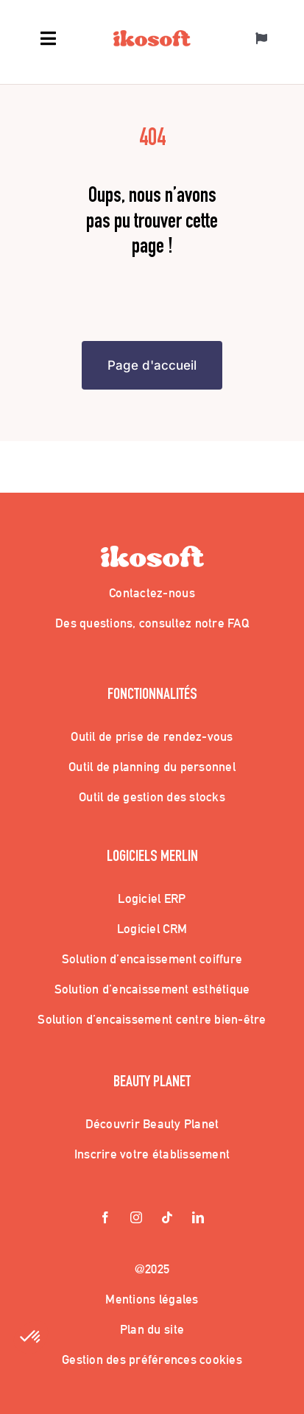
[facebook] (106, 1218)
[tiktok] (168, 1218)
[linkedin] (199, 1218)
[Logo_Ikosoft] (152, 36)
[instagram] (137, 1218)
